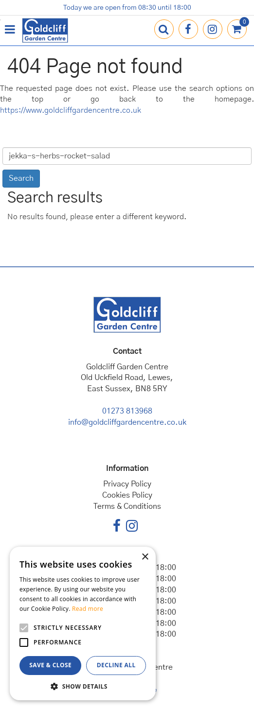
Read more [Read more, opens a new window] (87, 609)
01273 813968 (127, 411)
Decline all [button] (116, 665)
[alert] (83, 623)
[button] (82, 686)
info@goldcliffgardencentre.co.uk (127, 422)
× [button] (144, 557)
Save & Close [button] (50, 665)
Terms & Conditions (127, 506)
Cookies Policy (127, 495)
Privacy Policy (127, 484)
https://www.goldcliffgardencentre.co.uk (70, 110)
